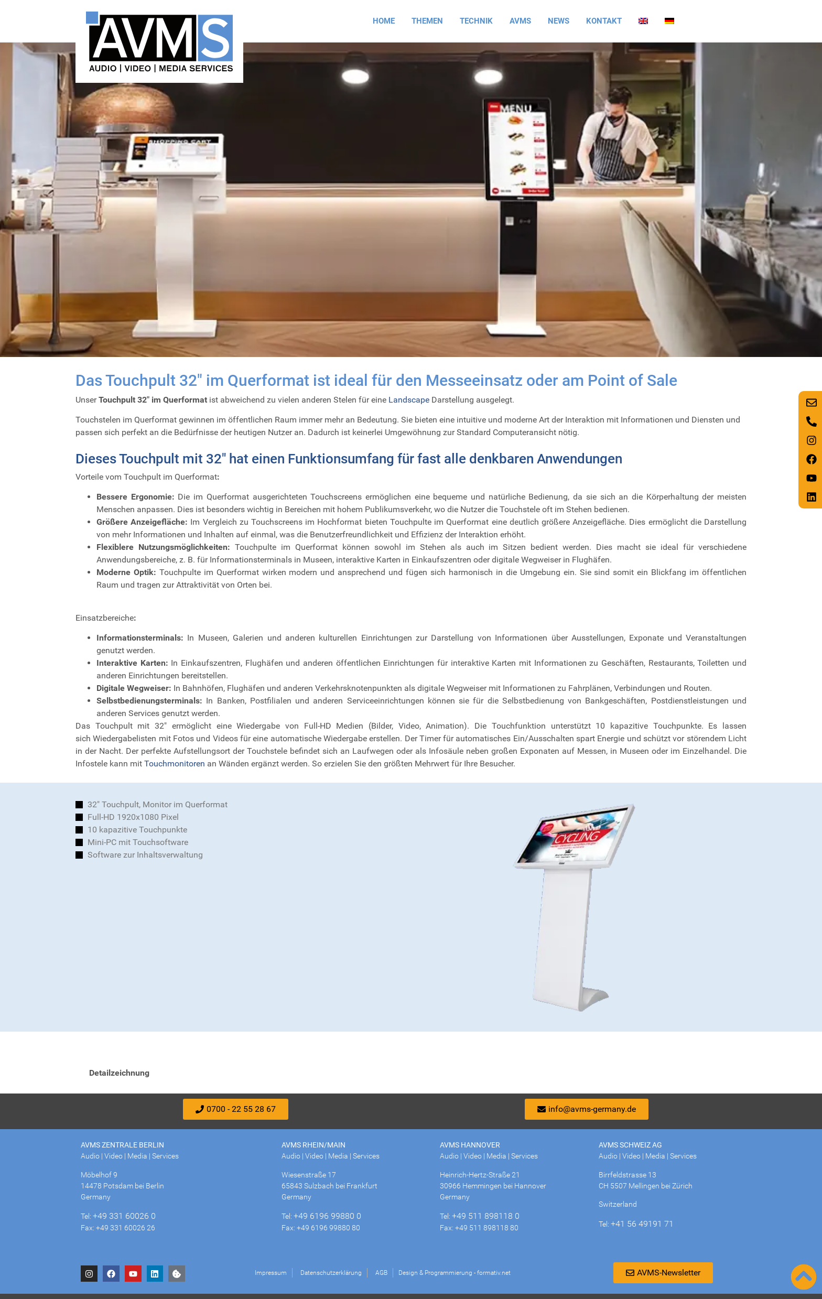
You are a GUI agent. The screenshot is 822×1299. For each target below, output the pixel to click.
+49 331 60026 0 (124, 1216)
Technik (476, 21)
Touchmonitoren (174, 763)
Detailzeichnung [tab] (119, 1073)
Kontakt (604, 21)
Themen (427, 21)
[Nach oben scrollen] (804, 1277)
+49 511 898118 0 (486, 1216)
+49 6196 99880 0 (327, 1216)
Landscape (408, 400)
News (558, 21)
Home (384, 21)
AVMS (520, 21)
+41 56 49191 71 (642, 1224)
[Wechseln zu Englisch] (643, 21)
